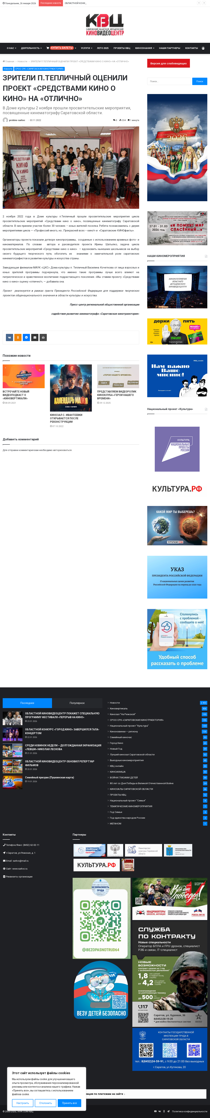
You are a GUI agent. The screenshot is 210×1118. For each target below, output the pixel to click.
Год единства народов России (127, 817)
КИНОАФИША (118, 771)
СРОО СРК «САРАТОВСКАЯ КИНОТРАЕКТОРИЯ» (39, 69)
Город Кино (116, 742)
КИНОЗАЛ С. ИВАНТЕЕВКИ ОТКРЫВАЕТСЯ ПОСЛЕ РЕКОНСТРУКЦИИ (66, 418)
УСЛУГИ (85, 48)
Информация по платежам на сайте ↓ (100, 1093)
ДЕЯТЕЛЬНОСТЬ (30, 48)
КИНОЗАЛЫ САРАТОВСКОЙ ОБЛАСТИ (131, 789)
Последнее (27, 703)
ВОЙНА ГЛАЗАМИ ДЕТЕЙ (124, 777)
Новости (22, 61)
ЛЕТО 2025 (102, 48)
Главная (8, 61)
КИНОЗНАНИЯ (143, 48)
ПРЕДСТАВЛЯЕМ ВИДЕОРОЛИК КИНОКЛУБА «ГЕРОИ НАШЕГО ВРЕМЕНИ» (116, 395)
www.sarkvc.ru (19, 868)
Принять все (69, 1103)
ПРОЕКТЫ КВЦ (122, 48)
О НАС (10, 48)
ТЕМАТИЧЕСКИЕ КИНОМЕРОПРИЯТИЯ (131, 806)
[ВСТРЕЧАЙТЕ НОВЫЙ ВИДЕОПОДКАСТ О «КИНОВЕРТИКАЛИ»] (24, 376)
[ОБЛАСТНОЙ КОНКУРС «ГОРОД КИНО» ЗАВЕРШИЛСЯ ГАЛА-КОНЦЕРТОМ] (12, 734)
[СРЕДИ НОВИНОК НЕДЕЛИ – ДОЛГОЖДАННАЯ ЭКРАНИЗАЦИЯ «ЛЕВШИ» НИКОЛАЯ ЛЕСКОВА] (12, 750)
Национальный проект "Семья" (128, 800)
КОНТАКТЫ (191, 48)
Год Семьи (116, 812)
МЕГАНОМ (115, 823)
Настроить (22, 1103)
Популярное (77, 703)
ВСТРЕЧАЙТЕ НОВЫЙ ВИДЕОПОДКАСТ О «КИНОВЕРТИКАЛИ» (16, 395)
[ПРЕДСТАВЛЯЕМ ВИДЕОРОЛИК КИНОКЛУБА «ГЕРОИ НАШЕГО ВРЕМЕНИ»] (118, 376)
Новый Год (116, 748)
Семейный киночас (121, 737)
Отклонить (45, 1103)
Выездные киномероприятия (127, 760)
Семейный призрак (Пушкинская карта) (49, 777)
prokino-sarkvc (17, 120)
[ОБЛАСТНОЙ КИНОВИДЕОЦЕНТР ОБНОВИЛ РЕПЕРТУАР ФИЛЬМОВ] (12, 766)
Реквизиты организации (19, 876)
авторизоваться (62, 450)
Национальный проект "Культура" (129, 725)
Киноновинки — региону (124, 731)
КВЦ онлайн (117, 766)
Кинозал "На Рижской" (123, 714)
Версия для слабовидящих (168, 63)
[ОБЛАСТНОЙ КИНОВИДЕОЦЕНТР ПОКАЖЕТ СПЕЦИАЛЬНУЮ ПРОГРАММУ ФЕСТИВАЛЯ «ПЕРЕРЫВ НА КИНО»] (12, 718)
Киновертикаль (119, 708)
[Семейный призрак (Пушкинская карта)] (12, 782)
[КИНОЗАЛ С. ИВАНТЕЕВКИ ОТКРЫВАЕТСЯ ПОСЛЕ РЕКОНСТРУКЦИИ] (71, 388)
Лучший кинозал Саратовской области (132, 754)
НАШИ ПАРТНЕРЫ (169, 48)
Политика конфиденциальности (189, 1111)
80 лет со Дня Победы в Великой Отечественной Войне (141, 783)
